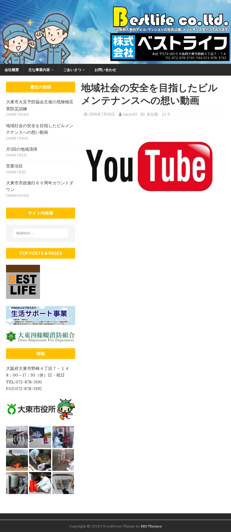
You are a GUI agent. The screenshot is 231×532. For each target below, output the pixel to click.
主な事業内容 (39, 69)
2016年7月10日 (102, 114)
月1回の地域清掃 (21, 149)
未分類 (152, 114)
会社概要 (12, 69)
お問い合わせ (105, 69)
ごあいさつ (72, 69)
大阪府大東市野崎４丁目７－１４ (37, 368)
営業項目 (14, 166)
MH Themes (151, 526)
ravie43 (130, 114)
